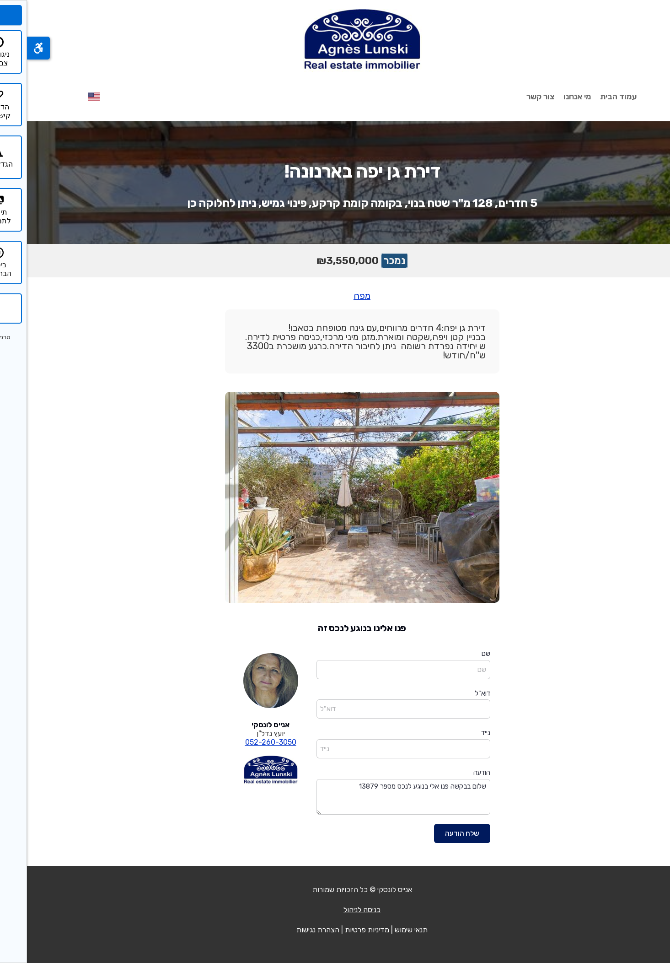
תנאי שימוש (384, 929)
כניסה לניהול (335, 909)
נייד (458, 733)
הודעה (454, 772)
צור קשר (513, 97)
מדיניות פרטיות (340, 929)
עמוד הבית (591, 97)
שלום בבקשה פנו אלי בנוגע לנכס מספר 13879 (376, 797)
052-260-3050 (243, 742)
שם (459, 653)
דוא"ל (455, 693)
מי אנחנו (550, 97)
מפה (335, 295)
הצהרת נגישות (290, 929)
